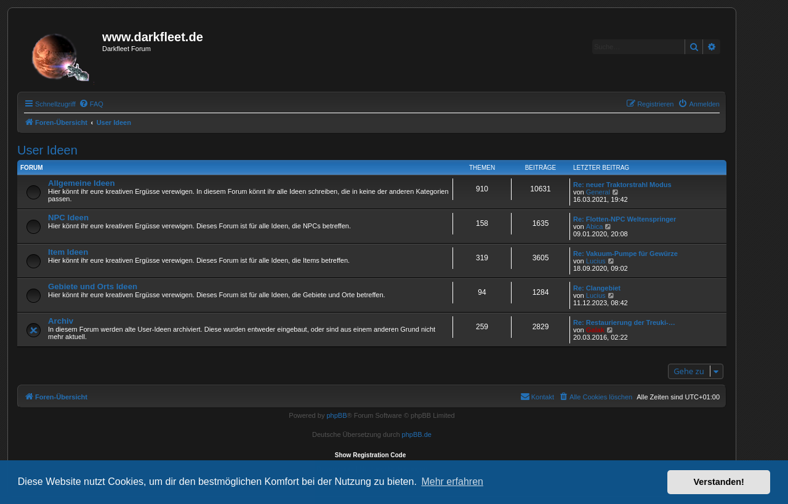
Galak (595, 330)
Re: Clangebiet (597, 288)
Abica (594, 226)
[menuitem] (91, 104)
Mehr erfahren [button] (452, 481)
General (598, 192)
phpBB (336, 415)
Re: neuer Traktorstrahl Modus (622, 184)
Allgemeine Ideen (81, 183)
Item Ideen (68, 252)
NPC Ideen (68, 217)
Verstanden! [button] (719, 482)
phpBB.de (417, 434)
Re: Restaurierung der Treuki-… (624, 322)
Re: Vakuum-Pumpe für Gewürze (625, 253)
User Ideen (47, 150)
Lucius (596, 261)
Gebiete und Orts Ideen (92, 286)
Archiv (60, 321)
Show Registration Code (370, 455)
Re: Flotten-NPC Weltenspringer (624, 219)
